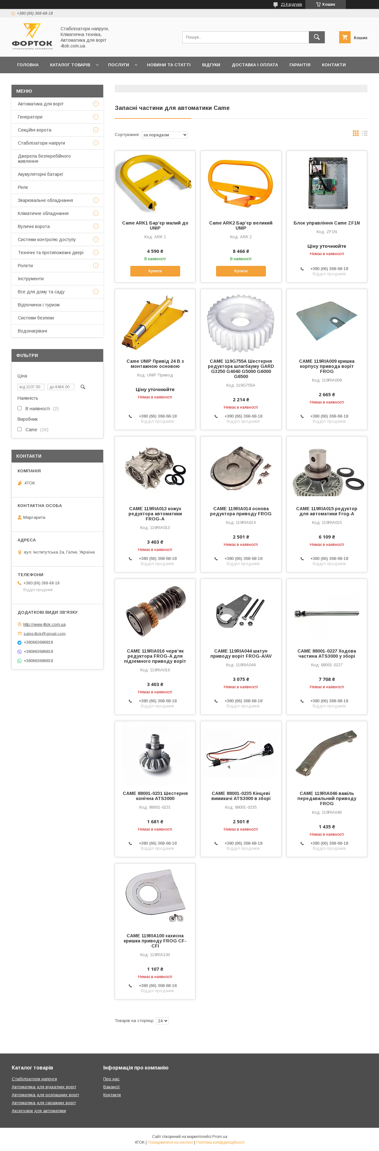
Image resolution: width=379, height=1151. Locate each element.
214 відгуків (291, 4)
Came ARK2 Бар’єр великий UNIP (241, 225)
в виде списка (365, 134)
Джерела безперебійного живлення (44, 159)
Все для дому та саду (41, 291)
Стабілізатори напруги (41, 143)
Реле (23, 187)
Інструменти (31, 278)
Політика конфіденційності (220, 1142)
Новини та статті (169, 64)
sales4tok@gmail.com (45, 633)
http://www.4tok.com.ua (44, 624)
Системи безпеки (36, 317)
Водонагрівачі (32, 330)
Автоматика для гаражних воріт (44, 1102)
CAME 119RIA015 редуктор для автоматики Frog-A (326, 511)
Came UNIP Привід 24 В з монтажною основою (155, 364)
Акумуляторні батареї (40, 174)
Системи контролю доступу (47, 239)
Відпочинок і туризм (39, 304)
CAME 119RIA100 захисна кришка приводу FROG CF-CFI (155, 940)
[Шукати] (317, 37)
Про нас (27, 81)
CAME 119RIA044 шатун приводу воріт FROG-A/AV (241, 653)
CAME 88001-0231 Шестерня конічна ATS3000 (155, 796)
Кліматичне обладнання (43, 213)
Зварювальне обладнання (45, 200)
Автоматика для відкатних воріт (44, 1086)
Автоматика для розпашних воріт (45, 1094)
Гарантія (299, 64)
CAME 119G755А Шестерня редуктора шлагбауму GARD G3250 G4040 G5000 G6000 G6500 (241, 369)
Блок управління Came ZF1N (327, 222)
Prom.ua (219, 1136)
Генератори (30, 116)
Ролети (25, 265)
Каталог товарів (70, 64)
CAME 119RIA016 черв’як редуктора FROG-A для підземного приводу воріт (155, 656)
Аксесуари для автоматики (39, 1110)
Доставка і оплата (255, 64)
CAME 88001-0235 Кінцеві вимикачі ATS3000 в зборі (241, 796)
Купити (155, 271)
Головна (28, 64)
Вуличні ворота (34, 226)
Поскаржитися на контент (170, 1142)
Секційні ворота (34, 129)
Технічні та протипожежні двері (51, 252)
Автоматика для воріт (41, 103)
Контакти (334, 64)
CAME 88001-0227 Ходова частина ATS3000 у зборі (326, 653)
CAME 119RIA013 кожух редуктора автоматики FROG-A (155, 513)
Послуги (118, 64)
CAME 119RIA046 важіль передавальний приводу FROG (326, 798)
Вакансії (111, 1086)
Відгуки (211, 64)
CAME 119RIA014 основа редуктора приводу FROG (241, 511)
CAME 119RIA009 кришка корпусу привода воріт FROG (326, 366)
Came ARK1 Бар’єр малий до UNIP (155, 225)
